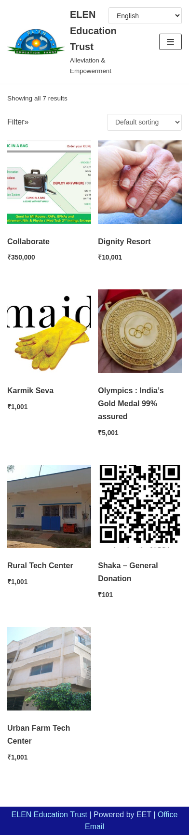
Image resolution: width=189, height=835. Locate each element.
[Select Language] (145, 15)
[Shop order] (144, 122)
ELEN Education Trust (49, 814)
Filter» (17, 122)
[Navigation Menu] (170, 42)
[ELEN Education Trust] (63, 42)
